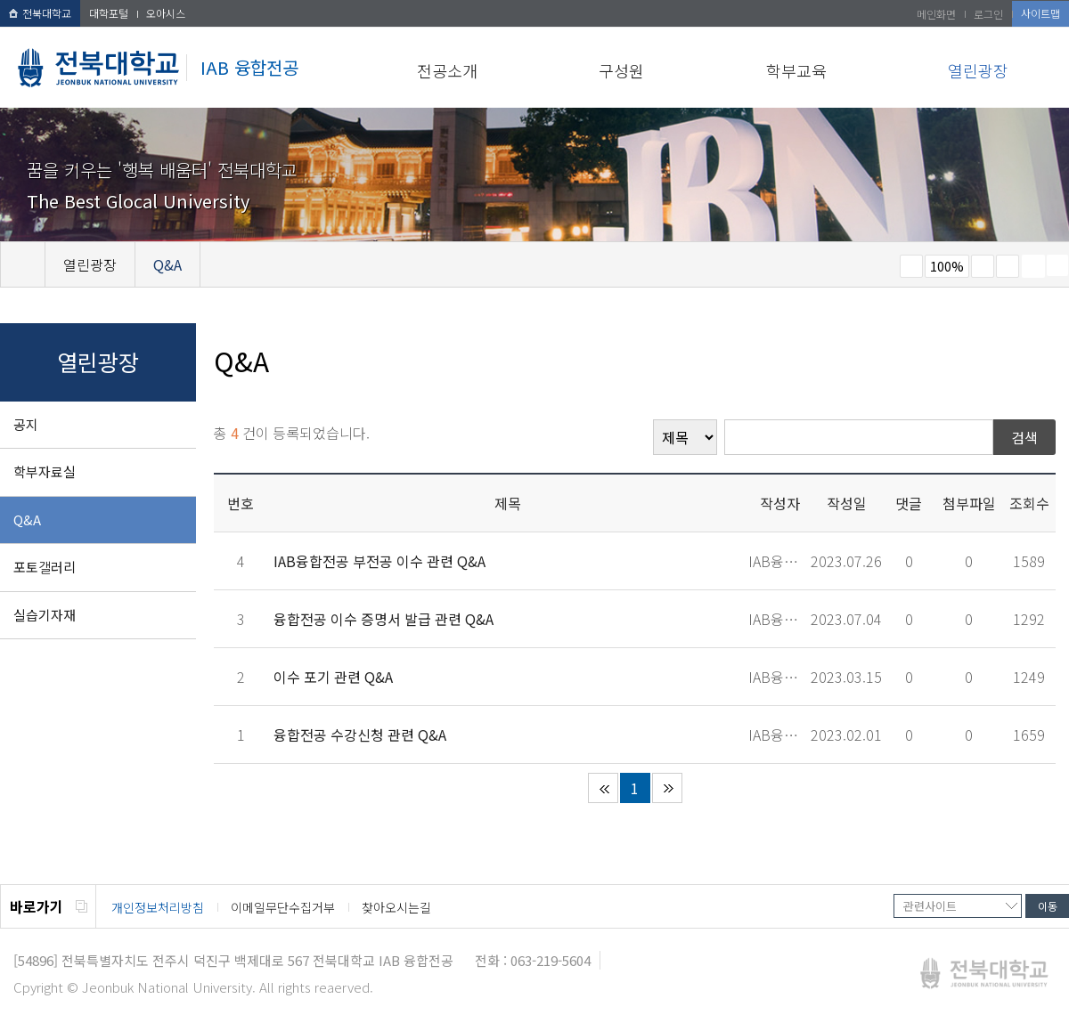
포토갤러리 (44, 566)
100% (947, 266)
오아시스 (165, 12)
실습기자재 (44, 614)
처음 (603, 788)
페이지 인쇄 (1033, 266)
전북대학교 (40, 12)
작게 (911, 266)
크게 (982, 266)
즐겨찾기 (1007, 266)
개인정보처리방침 (157, 907)
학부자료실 (44, 471)
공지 (25, 424)
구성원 (621, 70)
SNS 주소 (1057, 265)
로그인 (988, 13)
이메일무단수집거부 (283, 907)
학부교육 (796, 70)
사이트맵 (1040, 12)
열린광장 (978, 70)
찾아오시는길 (396, 907)
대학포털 (108, 12)
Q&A (27, 519)
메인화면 (936, 13)
